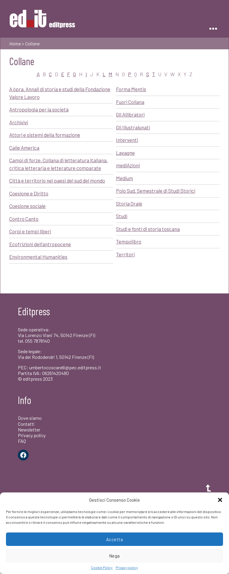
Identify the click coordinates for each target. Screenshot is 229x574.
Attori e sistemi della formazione (44, 135)
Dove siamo (30, 418)
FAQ (22, 441)
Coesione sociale (27, 206)
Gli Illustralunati (133, 127)
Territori (125, 254)
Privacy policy (127, 567)
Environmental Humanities (38, 257)
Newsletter (29, 429)
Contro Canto (23, 219)
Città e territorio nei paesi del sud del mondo (57, 180)
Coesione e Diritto (28, 193)
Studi (121, 216)
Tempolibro (128, 241)
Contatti (26, 424)
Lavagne (125, 153)
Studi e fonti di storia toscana (148, 229)
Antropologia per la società (39, 109)
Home (15, 43)
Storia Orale (129, 203)
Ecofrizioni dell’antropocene (40, 244)
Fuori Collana (130, 102)
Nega (114, 555)
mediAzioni (128, 165)
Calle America (24, 148)
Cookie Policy (102, 567)
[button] (220, 500)
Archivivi (18, 122)
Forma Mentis (131, 89)
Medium (124, 178)
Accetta (114, 539)
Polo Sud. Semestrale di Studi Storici (155, 191)
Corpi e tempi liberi (30, 231)
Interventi (127, 140)
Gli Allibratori (130, 114)
